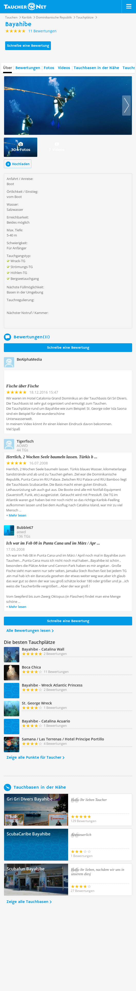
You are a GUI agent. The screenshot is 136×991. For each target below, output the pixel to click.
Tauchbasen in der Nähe (96, 68)
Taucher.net (25, 6)
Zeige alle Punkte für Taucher (33, 757)
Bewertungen (27, 68)
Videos (64, 68)
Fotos (49, 68)
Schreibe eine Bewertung (28, 45)
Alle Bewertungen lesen (28, 630)
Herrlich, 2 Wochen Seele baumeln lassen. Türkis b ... (51, 457)
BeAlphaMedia (29, 359)
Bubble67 (25, 527)
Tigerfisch (25, 441)
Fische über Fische (22, 386)
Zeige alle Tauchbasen (27, 901)
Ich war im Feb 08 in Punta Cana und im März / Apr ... (53, 543)
